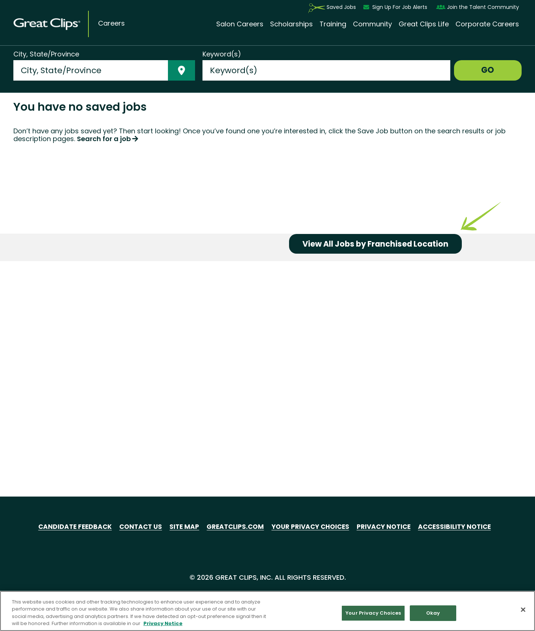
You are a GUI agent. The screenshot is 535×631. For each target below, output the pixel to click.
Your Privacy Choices (311, 527)
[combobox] (90, 70)
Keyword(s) (221, 54)
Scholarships (291, 24)
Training (333, 24)
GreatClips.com (232, 527)
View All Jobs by (380, 439)
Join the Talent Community (477, 7)
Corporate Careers (487, 24)
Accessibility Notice (463, 527)
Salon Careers (239, 24)
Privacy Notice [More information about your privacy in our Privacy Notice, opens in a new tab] (162, 623)
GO (487, 70)
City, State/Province (46, 54)
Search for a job (107, 282)
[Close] (523, 609)
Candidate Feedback (65, 527)
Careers (111, 23)
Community (372, 24)
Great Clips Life (424, 24)
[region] (267, 611)
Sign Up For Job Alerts (396, 7)
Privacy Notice (388, 527)
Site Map (178, 527)
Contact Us (133, 527)
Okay (433, 613)
